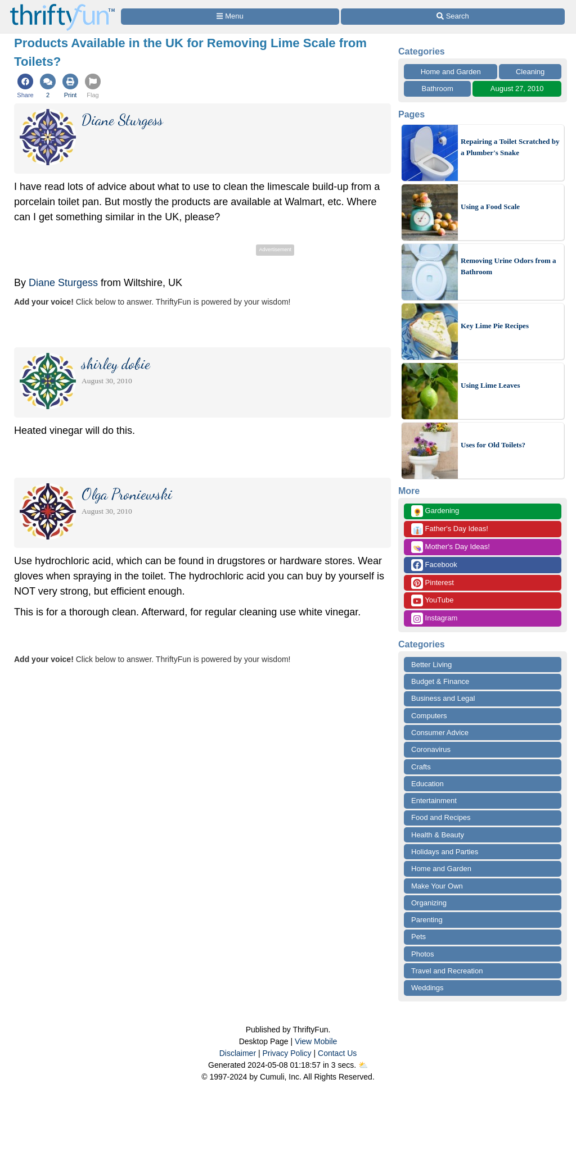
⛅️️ (363, 1064)
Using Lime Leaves (490, 385)
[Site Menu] (230, 16)
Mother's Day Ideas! (450, 547)
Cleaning (530, 71)
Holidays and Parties (444, 851)
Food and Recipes (441, 817)
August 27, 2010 (517, 88)
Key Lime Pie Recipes (495, 325)
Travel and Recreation (447, 971)
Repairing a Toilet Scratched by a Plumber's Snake (510, 147)
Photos (422, 954)
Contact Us (337, 1053)
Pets (418, 936)
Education (427, 783)
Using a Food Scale (490, 206)
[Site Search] (453, 16)
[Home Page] (62, 6)
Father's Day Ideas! (449, 529)
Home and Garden (451, 71)
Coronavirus (431, 749)
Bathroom (437, 88)
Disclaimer (237, 1053)
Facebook (434, 565)
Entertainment (434, 800)
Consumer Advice (440, 732)
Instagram (434, 618)
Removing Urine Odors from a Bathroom (508, 266)
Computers (429, 715)
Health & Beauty (437, 835)
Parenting (427, 919)
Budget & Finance (440, 681)
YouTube (432, 600)
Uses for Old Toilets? (493, 445)
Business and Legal (443, 698)
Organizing (429, 903)
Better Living (431, 664)
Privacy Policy (286, 1053)
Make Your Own (437, 886)
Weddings (427, 987)
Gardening (435, 511)
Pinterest (432, 583)
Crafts (421, 767)
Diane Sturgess (63, 282)
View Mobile (316, 1041)
